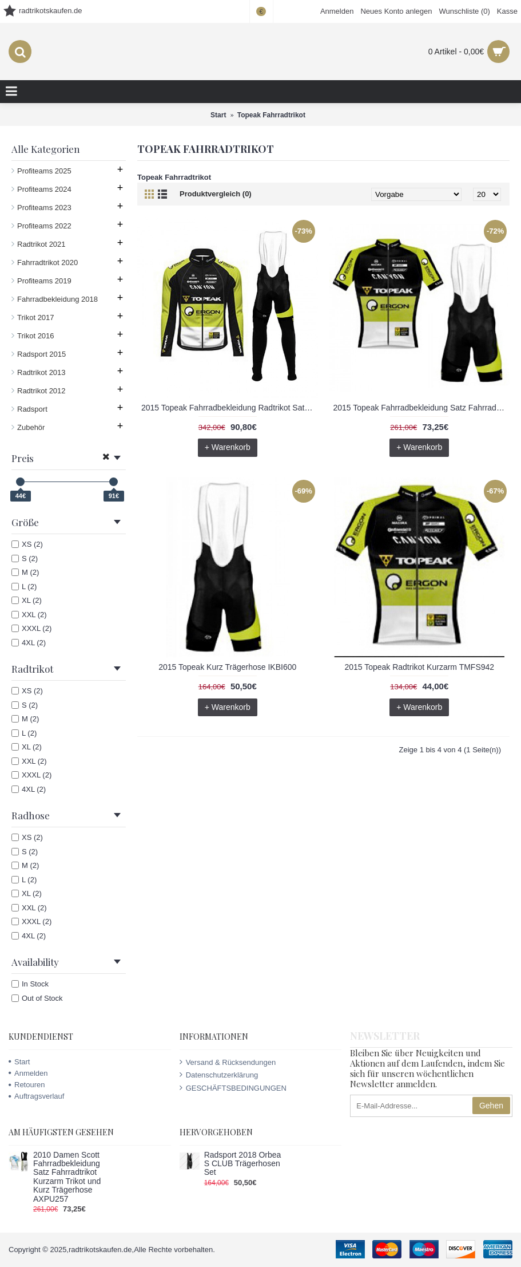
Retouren (27, 1084)
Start (19, 1061)
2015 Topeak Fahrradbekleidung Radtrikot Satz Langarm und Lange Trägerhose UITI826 (229, 407)
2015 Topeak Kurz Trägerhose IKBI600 (227, 667)
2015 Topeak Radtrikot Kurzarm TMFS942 (419, 667)
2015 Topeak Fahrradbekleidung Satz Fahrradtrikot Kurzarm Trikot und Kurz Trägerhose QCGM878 (421, 407)
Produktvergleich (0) (216, 194)
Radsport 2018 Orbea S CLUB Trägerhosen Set (242, 1164)
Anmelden (28, 1073)
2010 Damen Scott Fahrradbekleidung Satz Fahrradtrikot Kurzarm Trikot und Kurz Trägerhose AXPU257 (67, 1177)
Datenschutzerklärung (219, 1074)
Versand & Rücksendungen (228, 1062)
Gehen (491, 1105)
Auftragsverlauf (36, 1096)
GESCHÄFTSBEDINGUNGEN (233, 1087)
